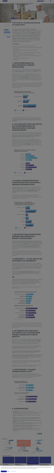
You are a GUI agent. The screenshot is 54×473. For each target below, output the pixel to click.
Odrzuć (8, 471)
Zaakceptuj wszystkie (3, 471)
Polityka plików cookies (13, 471)
